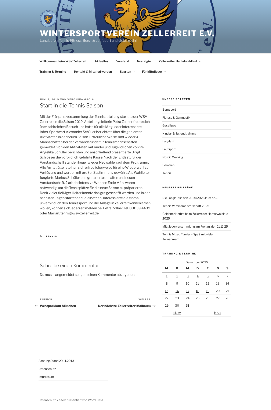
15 (166, 291)
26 (207, 298)
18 (197, 291)
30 (177, 305)
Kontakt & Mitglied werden (93, 71)
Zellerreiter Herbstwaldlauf (180, 61)
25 (197, 298)
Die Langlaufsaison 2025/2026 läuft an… (189, 198)
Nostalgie (144, 61)
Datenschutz (47, 369)
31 (187, 305)
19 (207, 291)
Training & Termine (52, 71)
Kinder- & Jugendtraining (179, 133)
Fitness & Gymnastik (176, 117)
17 (187, 291)
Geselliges (169, 125)
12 (207, 283)
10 (187, 283)
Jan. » (217, 312)
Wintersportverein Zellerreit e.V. (127, 33)
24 (187, 298)
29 (167, 305)
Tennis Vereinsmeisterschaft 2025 (185, 206)
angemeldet (64, 275)
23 (177, 298)
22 (166, 298)
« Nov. (177, 312)
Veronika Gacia (80, 99)
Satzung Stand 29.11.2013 (56, 361)
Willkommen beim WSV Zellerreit (63, 61)
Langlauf (168, 141)
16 (177, 291)
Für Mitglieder (154, 71)
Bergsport (169, 109)
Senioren (168, 165)
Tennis (51, 236)
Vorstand (122, 61)
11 (197, 283)
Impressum (46, 376)
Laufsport (169, 149)
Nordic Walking (172, 157)
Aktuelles (101, 61)
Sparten (127, 71)
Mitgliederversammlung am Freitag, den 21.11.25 (195, 226)
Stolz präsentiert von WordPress (81, 400)
